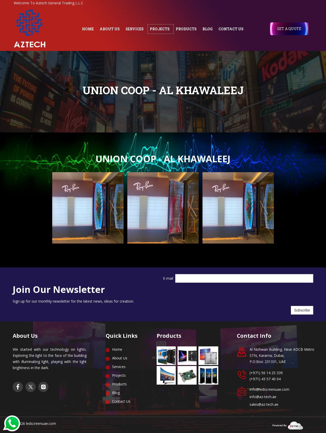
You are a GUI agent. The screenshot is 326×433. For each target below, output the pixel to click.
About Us (119, 358)
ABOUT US (110, 28)
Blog (116, 392)
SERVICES (135, 28)
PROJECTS (160, 28)
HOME (88, 28)
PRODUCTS (186, 28)
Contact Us (121, 401)
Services (119, 366)
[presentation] (214, 294)
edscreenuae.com (41, 423)
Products (119, 384)
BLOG (207, 28)
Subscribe (302, 310)
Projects (119, 375)
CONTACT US (231, 28)
